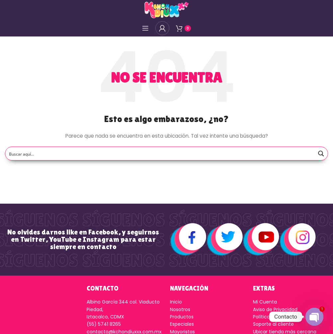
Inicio (176, 302)
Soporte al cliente (273, 324)
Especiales (182, 324)
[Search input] (160, 154)
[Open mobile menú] (145, 28)
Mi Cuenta (265, 302)
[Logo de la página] (166, 9)
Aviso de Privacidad (275, 309)
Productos (182, 316)
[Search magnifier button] (321, 153)
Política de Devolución (278, 316)
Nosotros (180, 309)
